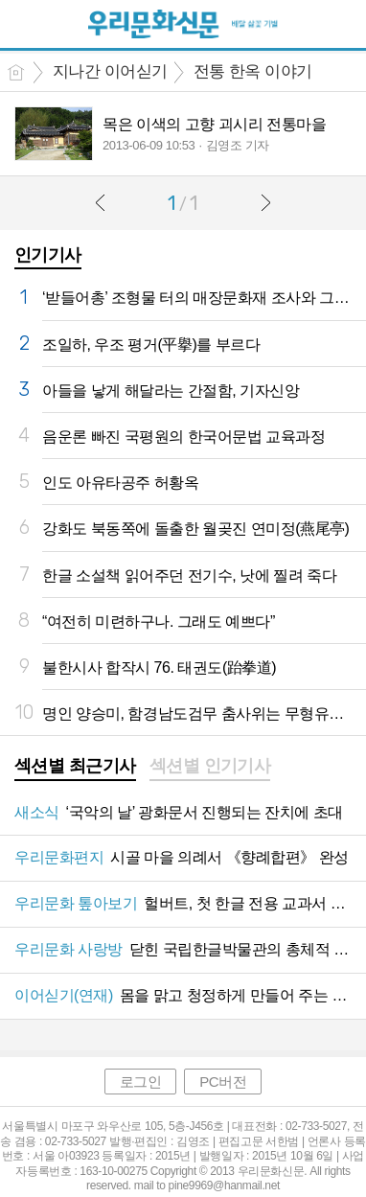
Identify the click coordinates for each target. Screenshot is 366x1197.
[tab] (75, 767)
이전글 (100, 202)
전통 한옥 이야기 (253, 71)
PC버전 (222, 1081)
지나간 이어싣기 (110, 71)
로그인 (141, 1081)
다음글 (265, 202)
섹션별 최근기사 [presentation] (75, 765)
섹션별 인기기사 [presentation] (210, 765)
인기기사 (47, 255)
